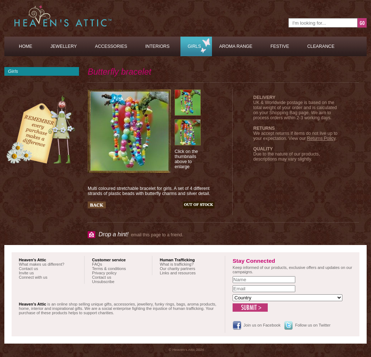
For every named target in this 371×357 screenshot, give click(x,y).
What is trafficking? (176, 264)
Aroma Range (236, 46)
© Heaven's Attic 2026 (186, 350)
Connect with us (33, 277)
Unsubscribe (103, 281)
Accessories (111, 46)
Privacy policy (104, 273)
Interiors (157, 46)
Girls (194, 46)
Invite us (26, 273)
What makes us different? (41, 264)
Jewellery (63, 46)
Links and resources (178, 273)
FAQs (97, 264)
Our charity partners (177, 268)
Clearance (320, 46)
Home (25, 46)
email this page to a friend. (141, 234)
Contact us (28, 268)
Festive (280, 46)
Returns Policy (321, 138)
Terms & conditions (109, 268)
